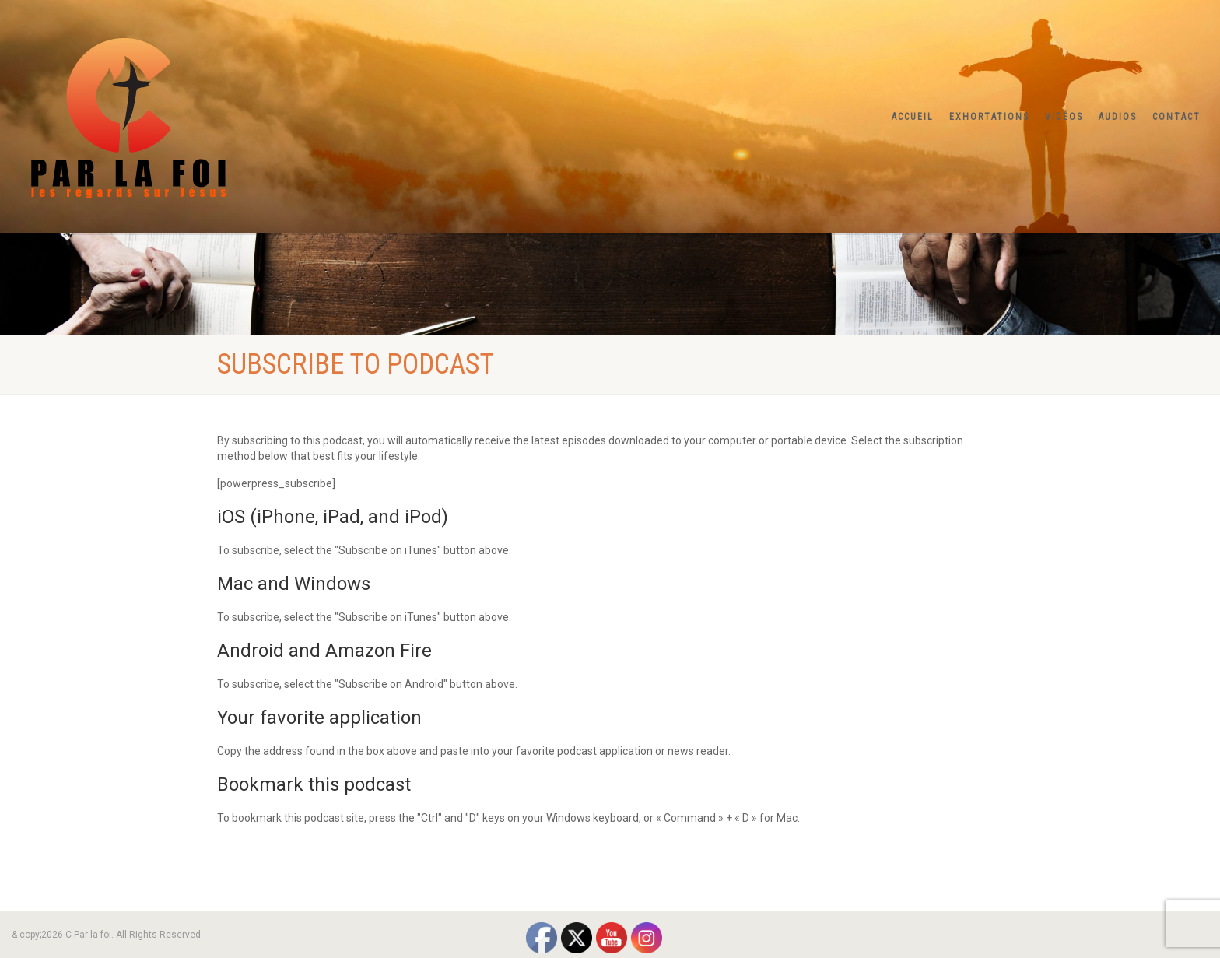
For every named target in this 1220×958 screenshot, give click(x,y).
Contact (1176, 116)
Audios (1118, 116)
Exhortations (989, 116)
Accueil (913, 116)
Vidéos (1064, 116)
